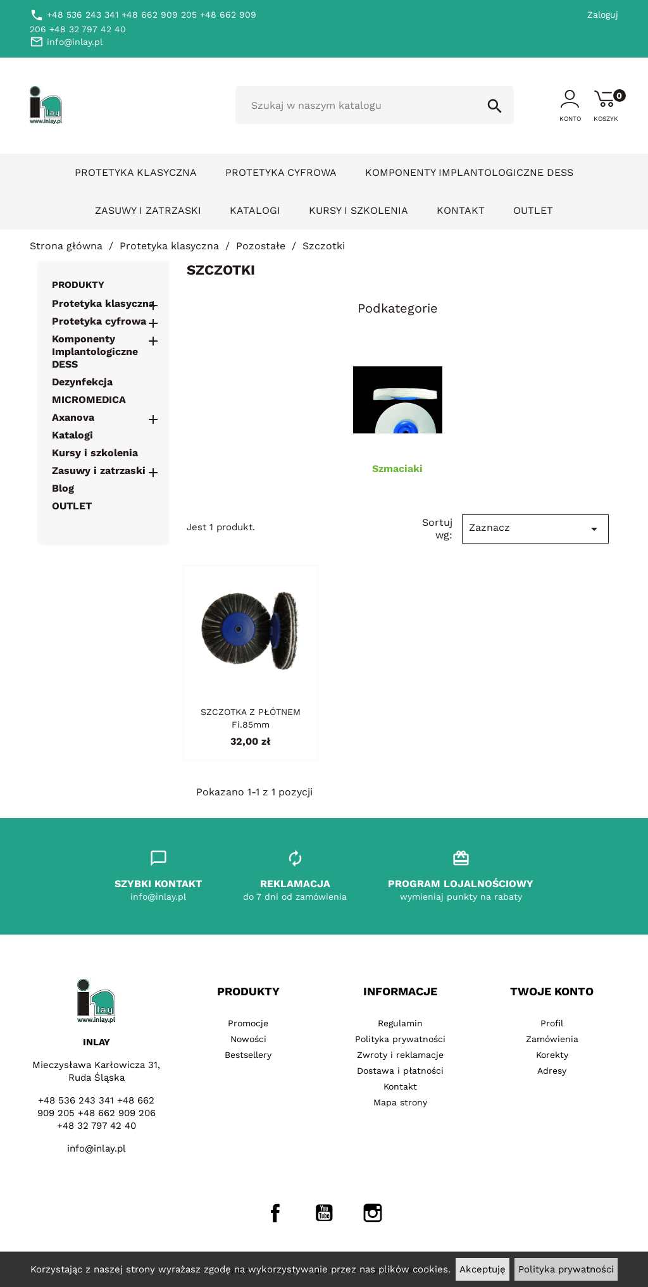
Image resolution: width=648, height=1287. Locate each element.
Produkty (78, 284)
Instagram (372, 1213)
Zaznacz (535, 529)
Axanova (73, 417)
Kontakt (461, 210)
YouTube (324, 1213)
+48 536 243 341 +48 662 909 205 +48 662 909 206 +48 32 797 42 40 (96, 1113)
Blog (63, 488)
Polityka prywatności (566, 1269)
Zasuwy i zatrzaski (148, 210)
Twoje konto (552, 991)
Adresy (551, 1071)
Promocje (248, 1023)
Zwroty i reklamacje (400, 1055)
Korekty (552, 1055)
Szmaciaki (397, 469)
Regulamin (400, 1023)
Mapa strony (400, 1102)
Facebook (275, 1213)
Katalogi (255, 210)
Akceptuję (482, 1269)
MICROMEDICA (89, 400)
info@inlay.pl (96, 1148)
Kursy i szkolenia (358, 210)
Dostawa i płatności (400, 1071)
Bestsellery (248, 1055)
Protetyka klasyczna (136, 172)
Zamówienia (552, 1039)
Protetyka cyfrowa (281, 172)
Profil (551, 1023)
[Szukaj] (374, 105)
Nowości (248, 1039)
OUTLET (533, 210)
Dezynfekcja (82, 382)
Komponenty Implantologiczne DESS (469, 172)
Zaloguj (602, 14)
